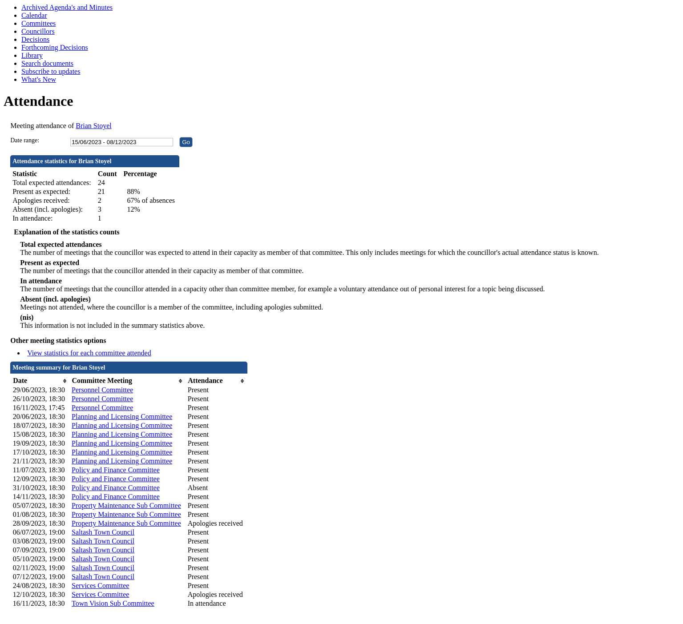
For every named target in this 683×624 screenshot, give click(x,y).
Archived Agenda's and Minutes (67, 7)
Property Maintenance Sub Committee (126, 505)
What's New (38, 79)
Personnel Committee (102, 390)
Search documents (47, 63)
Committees (38, 23)
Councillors (38, 31)
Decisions (35, 39)
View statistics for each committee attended (89, 353)
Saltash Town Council (103, 532)
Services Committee (100, 585)
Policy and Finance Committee (116, 470)
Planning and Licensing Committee (122, 416)
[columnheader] (40, 381)
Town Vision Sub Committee (113, 603)
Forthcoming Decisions (54, 47)
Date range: (24, 140)
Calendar (34, 15)
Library (32, 55)
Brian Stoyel (93, 125)
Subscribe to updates (50, 71)
